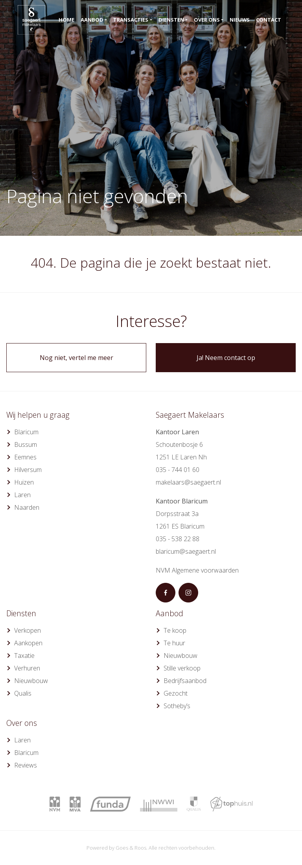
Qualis (22, 693)
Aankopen (28, 643)
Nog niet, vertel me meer (76, 357)
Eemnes (25, 457)
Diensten (171, 19)
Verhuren (27, 668)
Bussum (25, 444)
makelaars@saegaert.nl (188, 482)
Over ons (207, 19)
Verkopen (27, 630)
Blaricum (26, 432)
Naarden (26, 507)
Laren (22, 494)
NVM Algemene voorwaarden (197, 570)
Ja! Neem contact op (226, 357)
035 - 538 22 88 (177, 538)
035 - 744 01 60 (177, 469)
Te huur (174, 643)
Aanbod (92, 19)
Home (66, 19)
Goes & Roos (131, 847)
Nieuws (240, 19)
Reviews (25, 765)
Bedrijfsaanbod (185, 680)
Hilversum (28, 469)
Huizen (24, 482)
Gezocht (176, 693)
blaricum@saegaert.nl (186, 551)
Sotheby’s (177, 706)
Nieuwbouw (31, 680)
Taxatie (24, 655)
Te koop (175, 630)
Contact (268, 19)
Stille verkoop (182, 668)
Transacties (130, 19)
